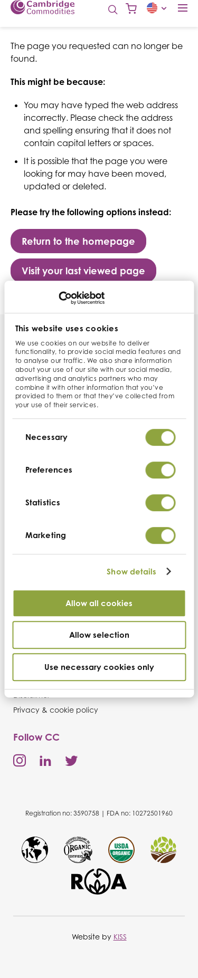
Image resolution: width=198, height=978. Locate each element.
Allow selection (99, 635)
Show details (131, 572)
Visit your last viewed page (83, 270)
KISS (120, 936)
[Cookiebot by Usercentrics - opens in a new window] (58, 298)
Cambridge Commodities (42, 7)
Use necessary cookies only (99, 667)
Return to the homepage (78, 241)
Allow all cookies (99, 603)
